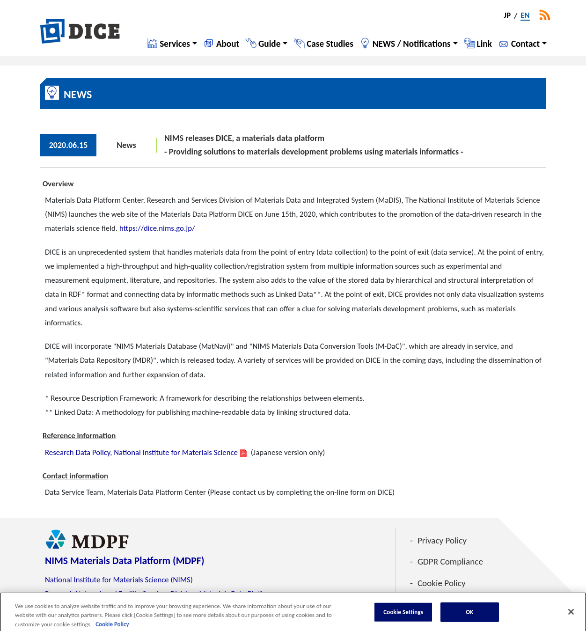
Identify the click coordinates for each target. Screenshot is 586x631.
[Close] (571, 614)
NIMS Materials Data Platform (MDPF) (124, 560)
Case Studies (330, 43)
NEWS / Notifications (412, 43)
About (227, 43)
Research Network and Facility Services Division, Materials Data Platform (160, 594)
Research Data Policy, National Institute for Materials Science (141, 452)
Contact (525, 43)
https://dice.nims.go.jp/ (157, 228)
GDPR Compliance (450, 561)
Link (484, 43)
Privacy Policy (442, 540)
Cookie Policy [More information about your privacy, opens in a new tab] (112, 626)
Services (175, 43)
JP (507, 16)
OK (469, 614)
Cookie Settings (403, 614)
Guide (269, 43)
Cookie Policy (442, 583)
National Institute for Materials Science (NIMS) (119, 580)
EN (524, 16)
